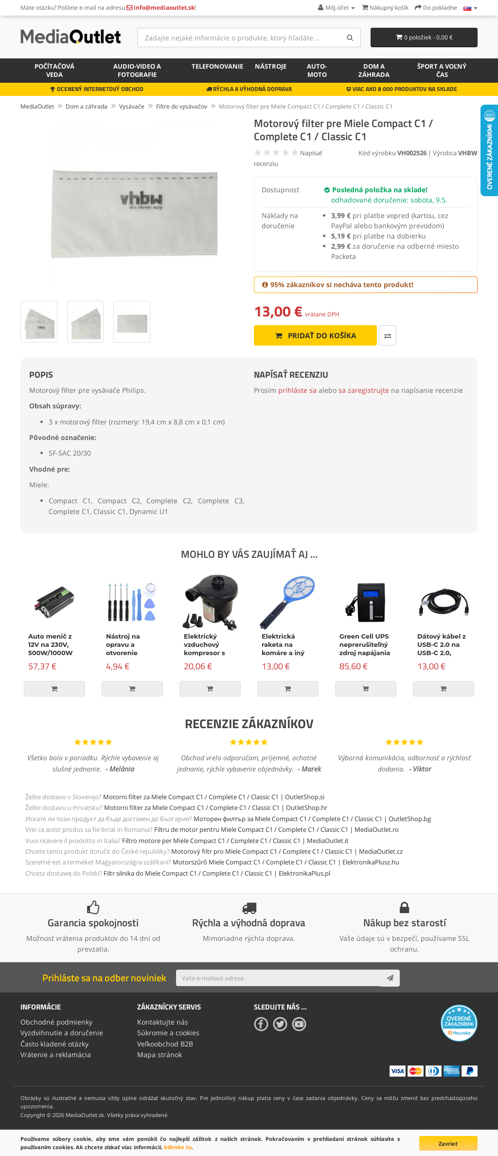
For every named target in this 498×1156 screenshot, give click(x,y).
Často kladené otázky (54, 1043)
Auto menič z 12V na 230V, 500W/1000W (50, 644)
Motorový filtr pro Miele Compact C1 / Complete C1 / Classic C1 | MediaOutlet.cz (287, 851)
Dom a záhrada (374, 70)
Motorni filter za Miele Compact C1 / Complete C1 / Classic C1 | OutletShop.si (213, 796)
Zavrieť (448, 1143)
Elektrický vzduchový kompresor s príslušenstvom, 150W (210, 652)
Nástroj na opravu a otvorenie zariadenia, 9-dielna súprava (130, 652)
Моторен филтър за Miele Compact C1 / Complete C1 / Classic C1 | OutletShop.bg (312, 818)
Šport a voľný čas (441, 70)
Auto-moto (317, 70)
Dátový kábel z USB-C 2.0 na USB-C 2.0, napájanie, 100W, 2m (441, 652)
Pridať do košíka (315, 335)
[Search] (350, 37)
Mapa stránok (159, 1054)
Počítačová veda (54, 70)
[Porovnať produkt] (387, 335)
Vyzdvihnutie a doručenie (61, 1032)
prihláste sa (297, 390)
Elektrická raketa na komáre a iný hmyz (283, 648)
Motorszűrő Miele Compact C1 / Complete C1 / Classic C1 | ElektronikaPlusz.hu (286, 862)
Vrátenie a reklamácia (55, 1054)
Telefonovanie (217, 66)
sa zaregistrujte (363, 390)
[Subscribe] (390, 978)
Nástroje (270, 66)
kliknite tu (178, 1147)
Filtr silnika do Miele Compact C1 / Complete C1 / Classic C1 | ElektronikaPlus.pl (217, 873)
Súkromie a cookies (168, 1032)
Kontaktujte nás (162, 1022)
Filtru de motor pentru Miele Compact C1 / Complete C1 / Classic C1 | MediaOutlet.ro (276, 829)
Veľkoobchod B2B (165, 1043)
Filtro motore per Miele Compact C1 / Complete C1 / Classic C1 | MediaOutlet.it (235, 840)
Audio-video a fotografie (137, 70)
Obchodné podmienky (56, 1022)
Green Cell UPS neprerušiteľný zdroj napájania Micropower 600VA (364, 652)
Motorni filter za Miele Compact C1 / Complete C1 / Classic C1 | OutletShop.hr (215, 807)
